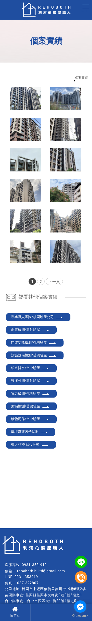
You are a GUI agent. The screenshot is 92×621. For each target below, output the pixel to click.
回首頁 (15, 611)
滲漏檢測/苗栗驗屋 (30, 406)
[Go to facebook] (80, 606)
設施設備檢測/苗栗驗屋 (33, 355)
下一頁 (54, 281)
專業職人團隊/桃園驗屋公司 (37, 317)
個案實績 (81, 77)
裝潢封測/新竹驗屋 (30, 381)
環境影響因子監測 (29, 432)
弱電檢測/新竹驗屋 (30, 330)
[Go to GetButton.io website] (80, 616)
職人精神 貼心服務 (30, 444)
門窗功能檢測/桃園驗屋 (33, 342)
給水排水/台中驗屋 (30, 368)
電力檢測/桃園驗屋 (30, 393)
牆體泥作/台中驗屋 (30, 419)
